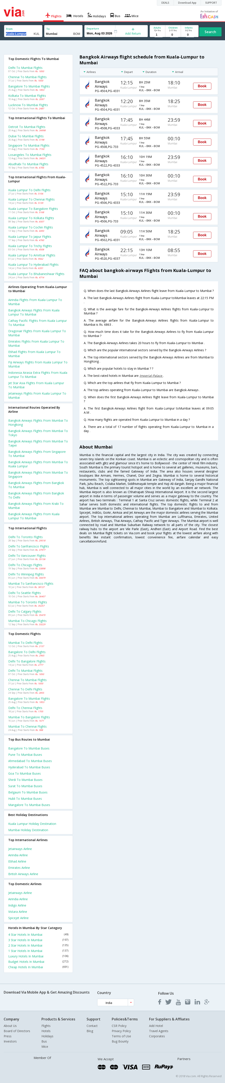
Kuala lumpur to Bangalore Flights (33, 209)
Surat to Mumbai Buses (25, 786)
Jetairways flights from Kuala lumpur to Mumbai (37, 395)
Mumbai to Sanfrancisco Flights (30, 583)
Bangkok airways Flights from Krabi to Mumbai (36, 506)
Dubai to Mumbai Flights (26, 136)
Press (7, 1036)
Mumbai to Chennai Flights (27, 726)
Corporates (157, 1036)
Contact (92, 1026)
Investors (10, 1041)
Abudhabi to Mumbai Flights (28, 164)
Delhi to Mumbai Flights (25, 68)
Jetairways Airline (20, 849)
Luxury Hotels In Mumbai (38, 956)
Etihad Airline (17, 861)
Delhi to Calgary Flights (24, 611)
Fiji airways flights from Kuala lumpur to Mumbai (37, 364)
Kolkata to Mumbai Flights (27, 96)
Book (202, 86)
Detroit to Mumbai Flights (26, 127)
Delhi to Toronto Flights (25, 537)
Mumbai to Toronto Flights (27, 602)
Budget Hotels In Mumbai (38, 962)
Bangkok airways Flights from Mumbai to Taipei (38, 443)
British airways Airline (23, 874)
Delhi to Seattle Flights (24, 593)
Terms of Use (121, 1036)
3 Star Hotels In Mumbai (38, 940)
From (9, 29)
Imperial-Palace (151, 376)
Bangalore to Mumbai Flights (29, 86)
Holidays (47, 1036)
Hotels (46, 1031)
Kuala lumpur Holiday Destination (32, 824)
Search (210, 31)
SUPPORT (211, 3)
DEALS (165, 3)
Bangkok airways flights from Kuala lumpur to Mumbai (33, 312)
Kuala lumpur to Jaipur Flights (29, 237)
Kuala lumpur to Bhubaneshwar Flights (36, 274)
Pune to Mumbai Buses (25, 755)
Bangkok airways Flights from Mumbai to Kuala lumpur (38, 464)
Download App (187, 3)
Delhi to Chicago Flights (25, 565)
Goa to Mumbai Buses (24, 773)
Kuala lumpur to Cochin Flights (30, 227)
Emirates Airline (19, 868)
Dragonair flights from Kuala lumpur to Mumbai (37, 333)
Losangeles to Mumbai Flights (29, 155)
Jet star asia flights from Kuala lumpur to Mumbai (36, 385)
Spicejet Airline (18, 918)
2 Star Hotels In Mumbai (38, 945)
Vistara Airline (17, 912)
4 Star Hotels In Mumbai (38, 934)
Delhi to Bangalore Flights (27, 661)
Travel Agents (158, 1031)
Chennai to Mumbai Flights (27, 77)
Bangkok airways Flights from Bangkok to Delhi (36, 495)
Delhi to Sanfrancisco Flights (28, 546)
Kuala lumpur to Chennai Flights (31, 199)
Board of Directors (17, 1031)
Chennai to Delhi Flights (25, 689)
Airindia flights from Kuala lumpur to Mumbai (35, 302)
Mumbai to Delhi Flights (25, 643)
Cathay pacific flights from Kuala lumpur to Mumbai (37, 323)
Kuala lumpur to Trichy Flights (30, 246)
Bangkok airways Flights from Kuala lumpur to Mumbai (33, 516)
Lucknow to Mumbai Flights (28, 105)
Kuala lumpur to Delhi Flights (29, 190)
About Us (10, 1026)
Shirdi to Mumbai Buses (25, 780)
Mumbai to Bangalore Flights (29, 717)
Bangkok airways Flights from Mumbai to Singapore (38, 474)
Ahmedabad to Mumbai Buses (30, 761)
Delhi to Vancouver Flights (27, 556)
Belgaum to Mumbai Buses (28, 792)
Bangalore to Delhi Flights (27, 652)
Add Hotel (156, 1026)
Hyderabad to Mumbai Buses (29, 767)
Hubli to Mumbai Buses (25, 798)
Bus (44, 1041)
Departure (93, 28)
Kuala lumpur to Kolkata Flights (31, 218)
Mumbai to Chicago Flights (27, 621)
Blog (90, 1031)
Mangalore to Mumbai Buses (29, 805)
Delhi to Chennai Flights (25, 708)
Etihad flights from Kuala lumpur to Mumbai (34, 354)
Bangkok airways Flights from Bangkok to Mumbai (36, 485)
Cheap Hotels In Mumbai (38, 967)
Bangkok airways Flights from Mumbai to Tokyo (38, 433)
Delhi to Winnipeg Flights (26, 574)
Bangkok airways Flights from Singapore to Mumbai (37, 454)
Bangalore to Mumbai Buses (28, 748)
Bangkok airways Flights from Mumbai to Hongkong (38, 422)
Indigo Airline (17, 905)
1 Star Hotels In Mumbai (38, 951)
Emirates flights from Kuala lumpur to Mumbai (36, 343)
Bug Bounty (120, 1041)
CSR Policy (119, 1026)
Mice (44, 1046)
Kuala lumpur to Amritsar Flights (31, 255)
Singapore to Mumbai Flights (28, 145)
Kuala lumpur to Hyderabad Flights (33, 264)
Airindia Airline (18, 855)
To (48, 29)
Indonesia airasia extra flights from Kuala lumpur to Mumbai (37, 375)
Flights (46, 1026)
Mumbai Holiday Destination (28, 830)
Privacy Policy (121, 1031)
